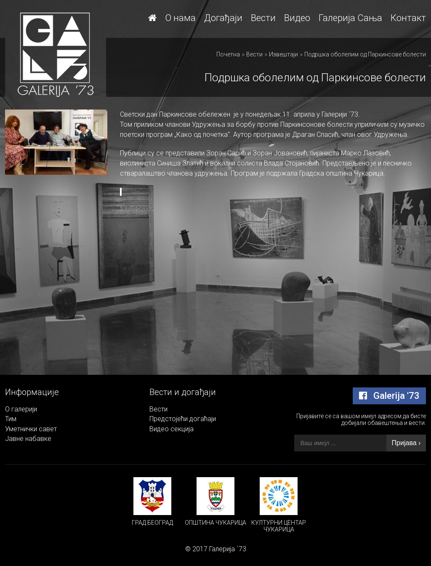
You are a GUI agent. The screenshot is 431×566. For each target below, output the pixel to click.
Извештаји (283, 54)
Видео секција (171, 429)
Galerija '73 (389, 395)
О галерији (21, 409)
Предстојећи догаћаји (182, 419)
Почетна (228, 54)
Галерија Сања (350, 18)
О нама (180, 18)
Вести (263, 18)
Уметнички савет (31, 429)
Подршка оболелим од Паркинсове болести (365, 54)
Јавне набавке (28, 439)
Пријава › (406, 442)
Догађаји (223, 18)
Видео (297, 18)
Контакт (408, 18)
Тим (10, 419)
